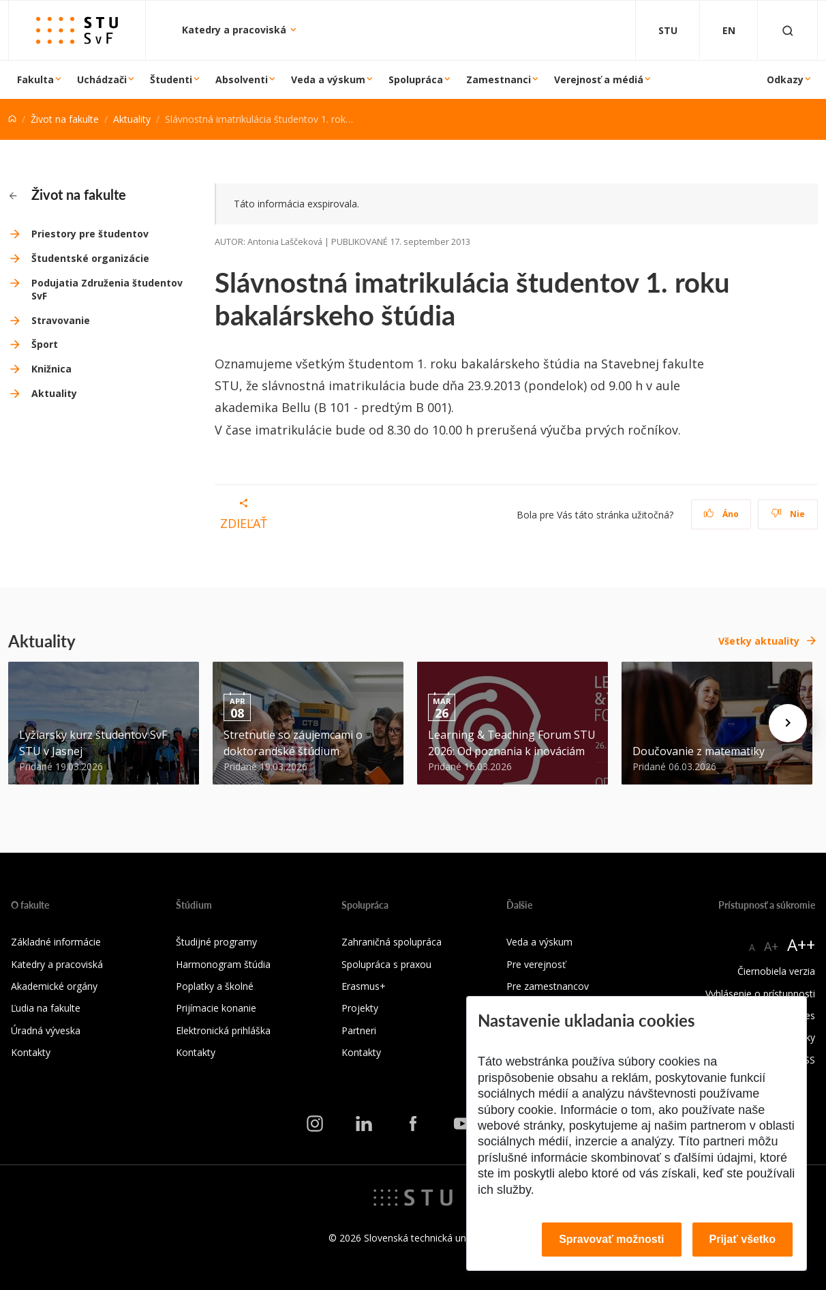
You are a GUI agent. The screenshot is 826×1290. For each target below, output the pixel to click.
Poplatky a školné (215, 986)
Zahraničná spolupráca (391, 941)
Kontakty (30, 1052)
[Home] (12, 119)
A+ (771, 946)
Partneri (358, 1030)
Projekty (359, 1007)
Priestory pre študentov (90, 233)
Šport (44, 344)
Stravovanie (60, 320)
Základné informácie (56, 941)
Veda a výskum (328, 79)
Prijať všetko (742, 1239)
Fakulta (35, 79)
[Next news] (788, 723)
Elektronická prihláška (223, 1030)
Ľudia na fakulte (45, 1007)
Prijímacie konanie (216, 1007)
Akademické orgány (54, 986)
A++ (801, 944)
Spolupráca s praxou (386, 964)
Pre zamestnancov (547, 986)
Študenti (171, 79)
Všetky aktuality (758, 640)
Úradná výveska (45, 1030)
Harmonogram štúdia (223, 964)
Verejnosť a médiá (598, 79)
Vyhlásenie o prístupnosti (760, 993)
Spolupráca (415, 79)
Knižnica (51, 368)
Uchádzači (102, 79)
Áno (721, 514)
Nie (788, 514)
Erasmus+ (363, 986)
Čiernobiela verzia (776, 971)
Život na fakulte (65, 119)
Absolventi (241, 79)
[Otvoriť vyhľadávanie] (788, 30)
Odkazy (785, 79)
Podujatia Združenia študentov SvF (107, 289)
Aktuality (132, 119)
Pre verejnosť (536, 964)
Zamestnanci (498, 79)
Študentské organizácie (90, 258)
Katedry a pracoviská (235, 29)
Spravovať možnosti (611, 1239)
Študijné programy (216, 941)
